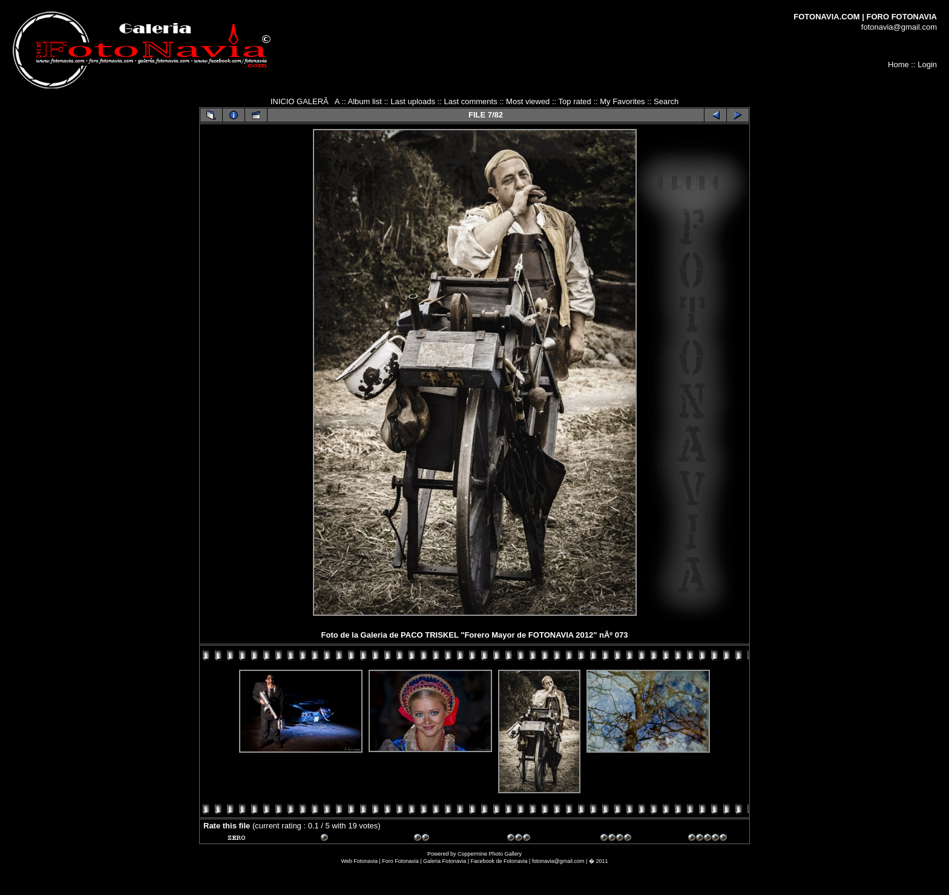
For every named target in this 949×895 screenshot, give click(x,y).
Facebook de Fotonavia (499, 861)
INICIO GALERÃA (305, 101)
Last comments (470, 101)
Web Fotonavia (359, 861)
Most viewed (528, 101)
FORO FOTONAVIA (901, 16)
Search (666, 101)
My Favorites (622, 101)
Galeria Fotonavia (444, 861)
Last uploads (412, 101)
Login (927, 64)
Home (898, 64)
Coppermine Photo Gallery (490, 854)
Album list (364, 101)
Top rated (575, 101)
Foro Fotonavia (400, 861)
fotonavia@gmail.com (899, 26)
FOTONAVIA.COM (826, 16)
